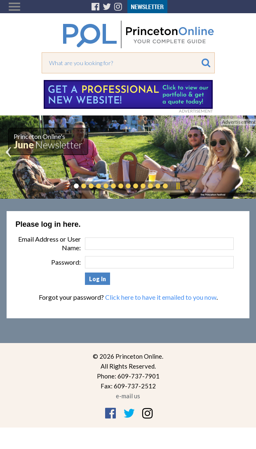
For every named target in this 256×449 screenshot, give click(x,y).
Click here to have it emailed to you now (160, 297)
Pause (177, 186)
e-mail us (128, 396)
